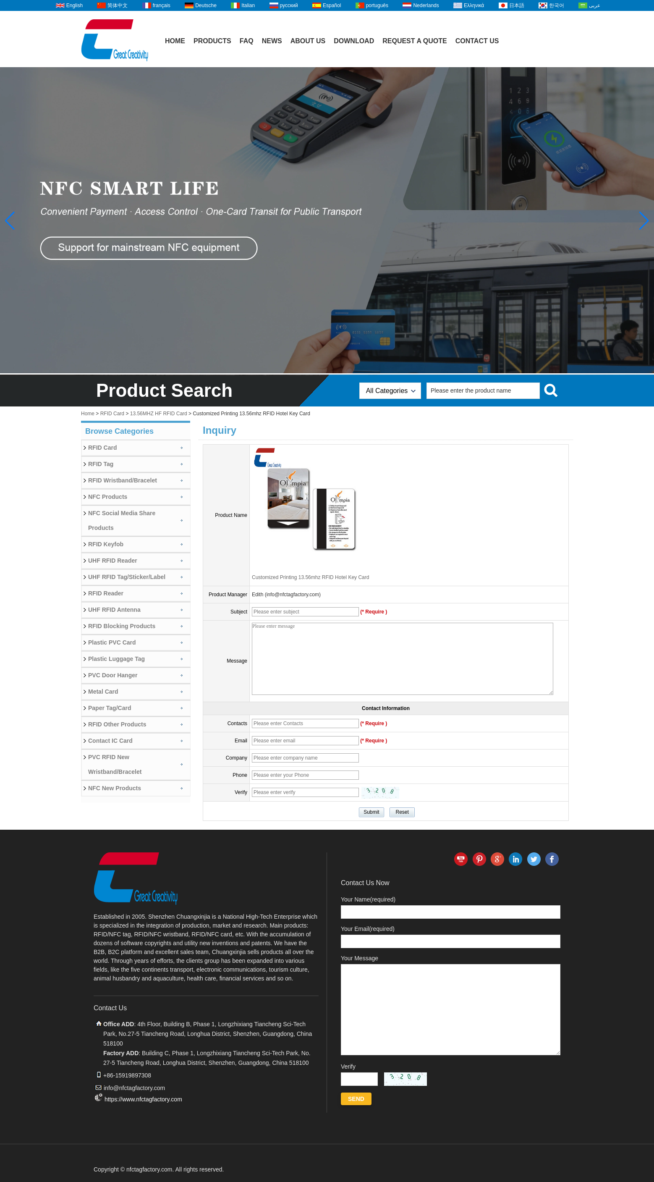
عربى (594, 5)
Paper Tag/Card (109, 708)
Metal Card (103, 691)
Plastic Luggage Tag (116, 658)
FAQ (247, 41)
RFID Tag (100, 464)
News (272, 41)
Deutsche (206, 5)
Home (175, 41)
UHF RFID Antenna (114, 609)
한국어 (556, 5)
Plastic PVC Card (112, 642)
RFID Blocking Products (121, 626)
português (377, 5)
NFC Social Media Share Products (121, 520)
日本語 (516, 5)
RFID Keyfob (105, 544)
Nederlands (426, 5)
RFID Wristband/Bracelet (122, 480)
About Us (308, 41)
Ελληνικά (474, 5)
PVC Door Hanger (112, 675)
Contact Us (477, 41)
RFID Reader (105, 593)
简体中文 (117, 5)
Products (212, 41)
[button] (644, 221)
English (74, 5)
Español (332, 5)
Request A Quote (414, 41)
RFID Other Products (117, 724)
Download (354, 41)
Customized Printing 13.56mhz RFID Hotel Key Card (310, 577)
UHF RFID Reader (112, 560)
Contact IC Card (110, 740)
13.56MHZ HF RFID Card (158, 414)
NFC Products (107, 496)
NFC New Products (114, 788)
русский (289, 5)
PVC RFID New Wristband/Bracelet (114, 764)
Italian (248, 5)
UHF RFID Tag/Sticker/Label (126, 577)
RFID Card (112, 414)
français (161, 5)
